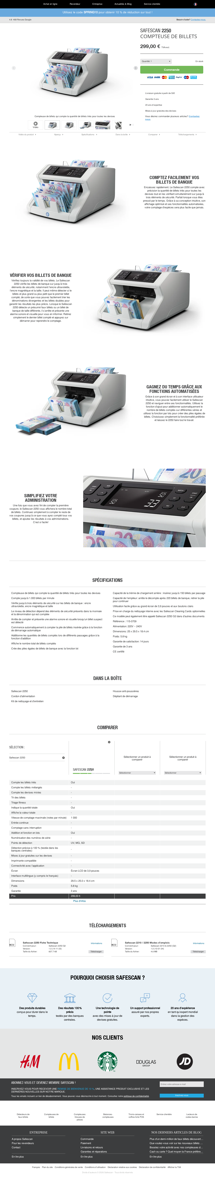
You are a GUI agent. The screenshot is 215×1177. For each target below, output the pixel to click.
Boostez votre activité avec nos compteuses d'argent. (179, 1147)
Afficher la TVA (174, 1167)
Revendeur (75, 4)
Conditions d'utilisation (95, 1167)
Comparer (153, 135)
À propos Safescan (22, 1139)
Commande (172, 69)
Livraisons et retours (92, 1147)
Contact (16, 1147)
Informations (96, 944)
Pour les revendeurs (23, 1143)
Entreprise (97, 4)
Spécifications (88, 135)
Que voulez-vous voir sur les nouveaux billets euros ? (179, 1143)
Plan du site (47, 1167)
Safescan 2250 (17, 758)
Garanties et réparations (94, 1152)
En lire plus (18, 1157)
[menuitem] (21, 4)
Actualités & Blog (123, 4)
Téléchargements (186, 135)
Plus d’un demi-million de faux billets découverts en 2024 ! (181, 1139)
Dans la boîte (122, 135)
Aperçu (57, 135)
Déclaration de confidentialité (152, 1167)
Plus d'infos (79, 901)
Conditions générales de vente (69, 1167)
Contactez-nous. (198, 20)
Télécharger (96, 952)
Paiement (86, 1143)
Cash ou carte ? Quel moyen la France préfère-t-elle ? (179, 1152)
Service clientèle (152, 4)
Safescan (83, 770)
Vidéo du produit (26, 135)
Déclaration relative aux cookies (122, 1167)
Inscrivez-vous (181, 1096)
